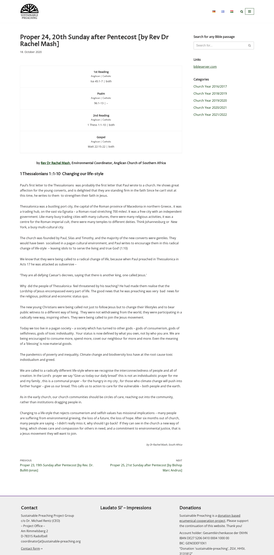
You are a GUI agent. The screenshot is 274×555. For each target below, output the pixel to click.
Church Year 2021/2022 (210, 115)
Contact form (30, 550)
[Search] (241, 11)
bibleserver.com (205, 67)
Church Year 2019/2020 (210, 101)
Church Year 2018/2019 (210, 93)
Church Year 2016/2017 (210, 86)
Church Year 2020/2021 (210, 108)
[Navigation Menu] (249, 11)
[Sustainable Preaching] (29, 11)
